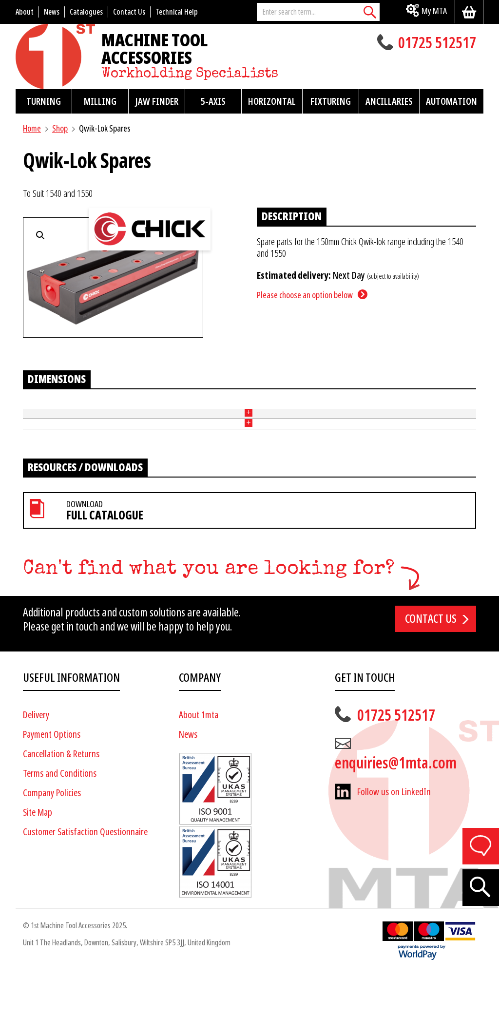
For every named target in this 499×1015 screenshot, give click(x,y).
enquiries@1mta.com (396, 804)
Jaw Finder (156, 101)
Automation (451, 101)
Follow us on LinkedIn (394, 833)
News (188, 776)
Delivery (36, 756)
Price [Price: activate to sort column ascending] (183, 408)
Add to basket (444, 431)
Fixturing (330, 101)
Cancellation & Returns (61, 795)
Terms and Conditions (59, 815)
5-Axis (213, 101)
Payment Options (51, 776)
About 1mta (198, 756)
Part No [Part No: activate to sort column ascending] (35, 408)
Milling (100, 101)
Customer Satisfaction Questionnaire (85, 873)
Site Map (37, 854)
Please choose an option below (305, 295)
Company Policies (52, 834)
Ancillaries (389, 101)
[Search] (370, 12)
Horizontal (272, 101)
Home (32, 128)
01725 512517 (437, 44)
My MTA (434, 11)
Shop (60, 128)
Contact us (431, 660)
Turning (43, 101)
